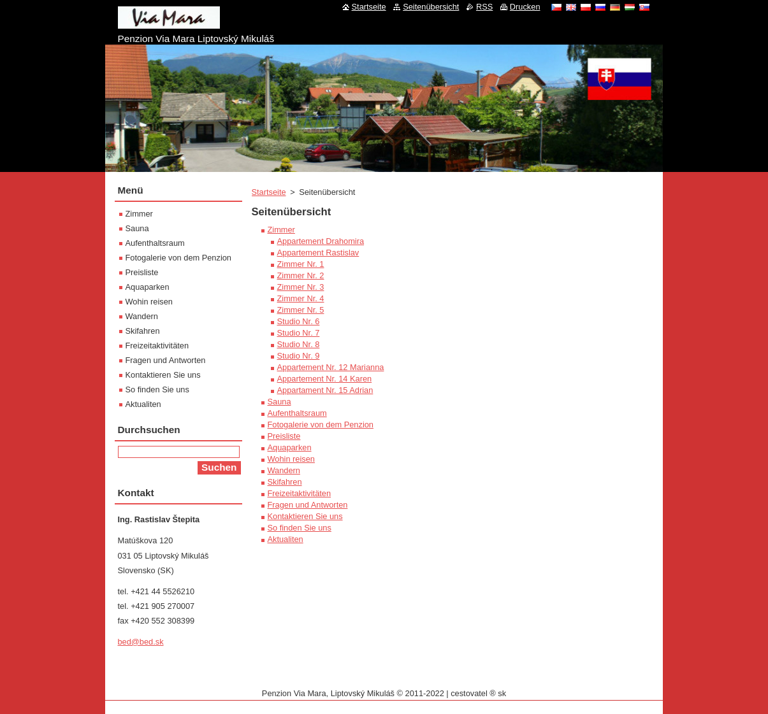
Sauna (279, 401)
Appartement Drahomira (321, 241)
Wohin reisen (291, 459)
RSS (484, 6)
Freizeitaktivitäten (299, 493)
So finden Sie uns (299, 527)
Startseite (269, 192)
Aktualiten (285, 539)
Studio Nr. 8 (298, 344)
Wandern (284, 470)
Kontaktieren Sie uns (305, 516)
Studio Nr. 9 (298, 356)
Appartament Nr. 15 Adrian (325, 390)
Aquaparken (290, 447)
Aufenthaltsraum (297, 413)
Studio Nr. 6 (298, 321)
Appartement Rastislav (318, 252)
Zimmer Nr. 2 (300, 275)
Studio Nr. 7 (298, 333)
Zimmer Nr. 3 (300, 287)
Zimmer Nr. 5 (300, 310)
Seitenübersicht (431, 6)
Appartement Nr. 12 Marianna (330, 367)
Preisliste (284, 436)
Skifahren (285, 482)
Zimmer (281, 229)
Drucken (525, 6)
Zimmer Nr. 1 (300, 264)
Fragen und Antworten (308, 505)
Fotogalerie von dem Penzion (320, 424)
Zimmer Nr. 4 (300, 298)
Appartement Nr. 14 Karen (324, 378)
